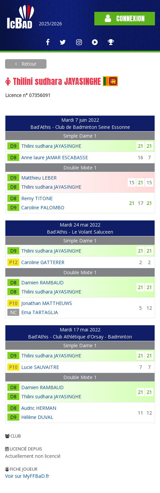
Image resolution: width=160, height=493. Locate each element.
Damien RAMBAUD (42, 282)
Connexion (125, 18)
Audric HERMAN (38, 408)
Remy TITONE (37, 198)
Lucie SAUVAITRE (40, 367)
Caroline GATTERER (42, 262)
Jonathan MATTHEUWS (46, 303)
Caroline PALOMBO (42, 207)
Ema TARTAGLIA (39, 312)
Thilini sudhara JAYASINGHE (51, 146)
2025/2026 (50, 23)
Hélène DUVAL (37, 417)
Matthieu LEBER (39, 177)
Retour (28, 64)
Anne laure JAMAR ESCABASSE (54, 157)
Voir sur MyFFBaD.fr (27, 476)
